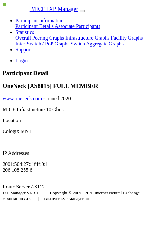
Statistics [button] (24, 32)
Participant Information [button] (39, 20)
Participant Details (35, 26)
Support (23, 49)
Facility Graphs (127, 38)
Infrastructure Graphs (88, 38)
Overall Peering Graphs (40, 38)
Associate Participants (77, 26)
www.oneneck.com (23, 98)
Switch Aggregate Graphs (97, 43)
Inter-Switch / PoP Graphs (43, 43)
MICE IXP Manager (40, 9)
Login (21, 60)
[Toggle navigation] (82, 11)
